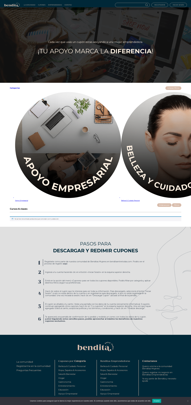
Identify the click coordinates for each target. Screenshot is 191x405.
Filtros (176, 205)
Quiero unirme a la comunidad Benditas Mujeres (157, 367)
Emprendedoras (55, 5)
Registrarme (159, 5)
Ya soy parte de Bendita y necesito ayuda (159, 379)
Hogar (61, 378)
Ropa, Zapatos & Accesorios (72, 370)
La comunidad (24, 362)
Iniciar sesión (178, 5)
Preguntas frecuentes (28, 370)
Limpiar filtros (173, 88)
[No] (187, 401)
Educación (63, 390)
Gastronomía (64, 382)
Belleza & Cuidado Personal (72, 366)
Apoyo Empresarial (67, 394)
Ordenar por (164, 205)
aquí (65, 263)
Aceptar (157, 401)
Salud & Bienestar (67, 374)
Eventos (68, 5)
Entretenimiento (66, 386)
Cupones (41, 5)
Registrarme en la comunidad (33, 366)
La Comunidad (29, 5)
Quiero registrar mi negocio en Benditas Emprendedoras (157, 373)
